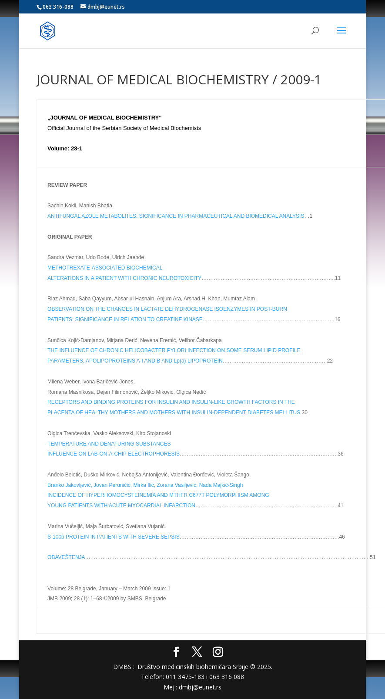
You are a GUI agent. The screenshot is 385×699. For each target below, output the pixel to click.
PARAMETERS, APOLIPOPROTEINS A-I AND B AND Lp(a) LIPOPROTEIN (135, 361)
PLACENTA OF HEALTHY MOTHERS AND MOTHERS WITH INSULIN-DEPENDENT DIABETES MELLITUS (173, 412)
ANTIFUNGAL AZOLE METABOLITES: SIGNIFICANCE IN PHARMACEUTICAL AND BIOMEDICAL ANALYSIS (175, 216)
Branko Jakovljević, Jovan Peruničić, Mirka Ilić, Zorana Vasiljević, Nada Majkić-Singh (145, 485)
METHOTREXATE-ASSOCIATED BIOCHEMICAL (104, 268)
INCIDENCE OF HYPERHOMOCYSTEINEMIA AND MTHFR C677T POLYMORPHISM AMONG (158, 495)
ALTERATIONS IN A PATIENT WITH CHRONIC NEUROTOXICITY (124, 278)
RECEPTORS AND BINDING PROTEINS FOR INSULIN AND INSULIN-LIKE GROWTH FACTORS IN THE (171, 402)
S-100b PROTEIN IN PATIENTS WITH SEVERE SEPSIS (113, 537)
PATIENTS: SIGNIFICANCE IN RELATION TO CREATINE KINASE (125, 319)
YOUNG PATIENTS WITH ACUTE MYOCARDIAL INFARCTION (121, 506)
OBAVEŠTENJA (66, 557)
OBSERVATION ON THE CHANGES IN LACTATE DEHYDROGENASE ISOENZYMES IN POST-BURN (167, 309)
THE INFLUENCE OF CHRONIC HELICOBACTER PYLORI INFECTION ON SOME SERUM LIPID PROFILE (173, 350)
